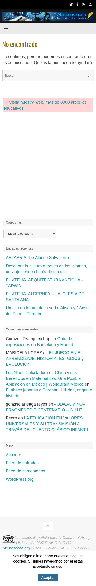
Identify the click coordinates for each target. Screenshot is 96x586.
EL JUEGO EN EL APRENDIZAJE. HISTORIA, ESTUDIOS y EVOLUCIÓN (45, 358)
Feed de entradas (22, 463)
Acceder (13, 454)
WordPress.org (20, 479)
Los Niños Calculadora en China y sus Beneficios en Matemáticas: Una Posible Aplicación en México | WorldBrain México (44, 378)
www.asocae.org (16, 548)
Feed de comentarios (25, 471)
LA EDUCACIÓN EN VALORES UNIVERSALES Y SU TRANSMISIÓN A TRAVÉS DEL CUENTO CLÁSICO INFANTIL (47, 424)
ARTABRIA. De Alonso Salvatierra (37, 257)
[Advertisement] (48, 164)
